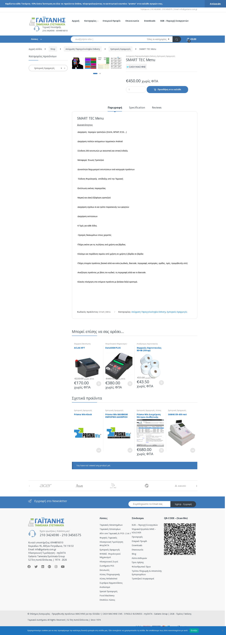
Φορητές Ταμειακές (108, 537)
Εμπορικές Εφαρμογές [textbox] (47, 68)
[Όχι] (222, 630)
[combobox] (107, 39)
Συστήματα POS (107, 565)
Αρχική (75, 20)
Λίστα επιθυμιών (139, 558)
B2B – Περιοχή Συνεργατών (174, 20)
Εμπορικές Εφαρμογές (120, 49)
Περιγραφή (115, 107)
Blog (134, 553)
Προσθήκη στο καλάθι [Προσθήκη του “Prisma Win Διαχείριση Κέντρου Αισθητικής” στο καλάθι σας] (161, 450)
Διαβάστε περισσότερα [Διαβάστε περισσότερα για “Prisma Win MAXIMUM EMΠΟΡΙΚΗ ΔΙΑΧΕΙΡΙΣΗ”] (129, 450)
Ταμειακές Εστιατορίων (110, 529)
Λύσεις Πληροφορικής (110, 574)
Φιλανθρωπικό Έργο (141, 566)
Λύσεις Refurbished (108, 578)
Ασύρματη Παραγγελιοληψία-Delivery (83, 49)
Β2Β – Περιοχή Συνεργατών (145, 525)
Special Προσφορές (108, 591)
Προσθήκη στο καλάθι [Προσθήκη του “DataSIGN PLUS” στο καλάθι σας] (129, 383)
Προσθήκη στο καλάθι (169, 89)
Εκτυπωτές (104, 570)
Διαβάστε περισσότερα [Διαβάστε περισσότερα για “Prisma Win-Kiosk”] (98, 450)
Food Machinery (107, 595)
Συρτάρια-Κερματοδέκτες (111, 582)
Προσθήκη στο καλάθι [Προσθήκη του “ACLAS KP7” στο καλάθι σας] (98, 383)
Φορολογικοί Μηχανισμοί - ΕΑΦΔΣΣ (116, 345)
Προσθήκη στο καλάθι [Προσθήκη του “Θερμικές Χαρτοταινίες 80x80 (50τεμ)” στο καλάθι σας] (161, 382)
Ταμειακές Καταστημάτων (111, 525)
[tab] (115, 108)
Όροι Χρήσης (138, 562)
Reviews (157, 107)
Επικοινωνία (132, 20)
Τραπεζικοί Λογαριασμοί (143, 578)
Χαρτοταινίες (152, 344)
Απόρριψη (215, 3)
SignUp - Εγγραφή (183, 504)
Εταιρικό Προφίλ (111, 20)
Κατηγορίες (90, 20)
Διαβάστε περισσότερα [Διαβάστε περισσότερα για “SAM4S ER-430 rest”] (192, 450)
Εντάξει (194, 630)
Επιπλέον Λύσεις (107, 599)
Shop (52, 49)
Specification (137, 107)
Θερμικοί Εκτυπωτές (82, 344)
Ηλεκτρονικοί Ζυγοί (109, 561)
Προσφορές (137, 536)
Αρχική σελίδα (35, 49)
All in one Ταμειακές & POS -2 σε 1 (115, 533)
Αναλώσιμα (141, 344)
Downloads (149, 20)
